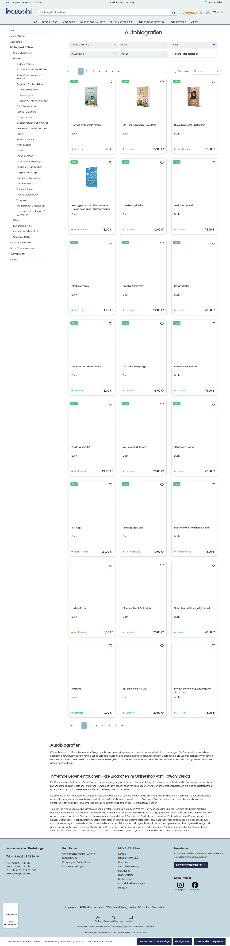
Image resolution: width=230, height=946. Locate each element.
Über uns (123, 862)
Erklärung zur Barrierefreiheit (77, 862)
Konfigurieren (182, 941)
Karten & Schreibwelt (21, 242)
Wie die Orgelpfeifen (133, 205)
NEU (12, 30)
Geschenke (16, 42)
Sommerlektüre (24, 189)
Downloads (124, 871)
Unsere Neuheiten (22, 53)
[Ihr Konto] (208, 12)
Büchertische (125, 879)
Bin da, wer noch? (80, 447)
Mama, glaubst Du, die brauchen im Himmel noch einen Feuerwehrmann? (90, 207)
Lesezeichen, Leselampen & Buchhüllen (30, 213)
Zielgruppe (93, 54)
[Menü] (16, 905)
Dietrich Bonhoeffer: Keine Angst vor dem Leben (192, 691)
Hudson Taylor (78, 608)
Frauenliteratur (24, 117)
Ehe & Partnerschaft (26, 106)
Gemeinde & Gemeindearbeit (31, 128)
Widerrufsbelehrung (116, 907)
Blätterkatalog (126, 875)
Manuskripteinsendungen (131, 883)
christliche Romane (96, 786)
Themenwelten (17, 254)
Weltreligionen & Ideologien (30, 206)
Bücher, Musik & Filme (21, 47)
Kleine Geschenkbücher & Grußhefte (29, 77)
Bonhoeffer (159, 799)
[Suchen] (173, 12)
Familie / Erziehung (26, 112)
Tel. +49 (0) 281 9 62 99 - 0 (124, 2)
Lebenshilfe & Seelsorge (28, 161)
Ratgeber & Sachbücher (29, 167)
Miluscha (76, 689)
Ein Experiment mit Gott (135, 689)
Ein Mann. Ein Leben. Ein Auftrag (139, 125)
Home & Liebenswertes (22, 248)
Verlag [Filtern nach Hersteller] (143, 54)
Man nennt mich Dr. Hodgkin (137, 608)
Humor (19, 134)
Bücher (17, 58)
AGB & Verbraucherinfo (92, 907)
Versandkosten (120, 927)
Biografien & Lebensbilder (29, 84)
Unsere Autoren (21, 237)
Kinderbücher (23, 145)
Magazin (190, 12)
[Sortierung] (206, 71)
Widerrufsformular (139, 907)
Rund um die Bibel (22, 226)
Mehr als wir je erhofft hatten (86, 125)
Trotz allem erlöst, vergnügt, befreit (192, 608)
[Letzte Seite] (118, 71)
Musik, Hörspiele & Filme (25, 231)
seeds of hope (17, 36)
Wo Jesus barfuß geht (134, 447)
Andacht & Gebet (25, 64)
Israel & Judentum (25, 139)
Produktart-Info (93, 44)
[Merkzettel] (201, 12)
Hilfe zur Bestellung (128, 858)
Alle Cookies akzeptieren (209, 941)
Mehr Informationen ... (104, 941)
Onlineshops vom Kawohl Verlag (81, 756)
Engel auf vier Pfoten (133, 286)
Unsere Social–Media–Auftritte (78, 854)
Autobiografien (27, 95)
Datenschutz (158, 907)
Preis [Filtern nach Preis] (143, 44)
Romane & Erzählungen (28, 178)
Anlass (193, 44)
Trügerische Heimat (184, 447)
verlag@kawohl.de (21, 874)
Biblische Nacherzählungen (34, 101)
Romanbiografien (29, 90)
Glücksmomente (80, 286)
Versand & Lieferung (128, 866)
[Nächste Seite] (112, 71)
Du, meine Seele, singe (134, 366)
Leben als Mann (24, 156)
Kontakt (122, 854)
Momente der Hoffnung (186, 366)
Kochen (20, 150)
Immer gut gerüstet (133, 528)
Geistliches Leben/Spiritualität (32, 123)
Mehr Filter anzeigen (184, 54)
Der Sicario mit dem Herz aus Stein (192, 528)
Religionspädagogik (27, 172)
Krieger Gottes (181, 286)
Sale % (13, 260)
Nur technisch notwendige (154, 941)
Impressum (71, 907)
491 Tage (76, 528)
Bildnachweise (69, 858)
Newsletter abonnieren (191, 865)
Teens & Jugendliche (27, 195)
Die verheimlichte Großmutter (189, 125)
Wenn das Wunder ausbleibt (86, 366)
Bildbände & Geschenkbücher (32, 69)
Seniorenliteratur (25, 184)
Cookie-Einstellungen (73, 866)
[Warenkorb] (218, 12)
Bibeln (16, 220)
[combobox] (104, 12)
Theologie (21, 200)
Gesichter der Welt (183, 205)
